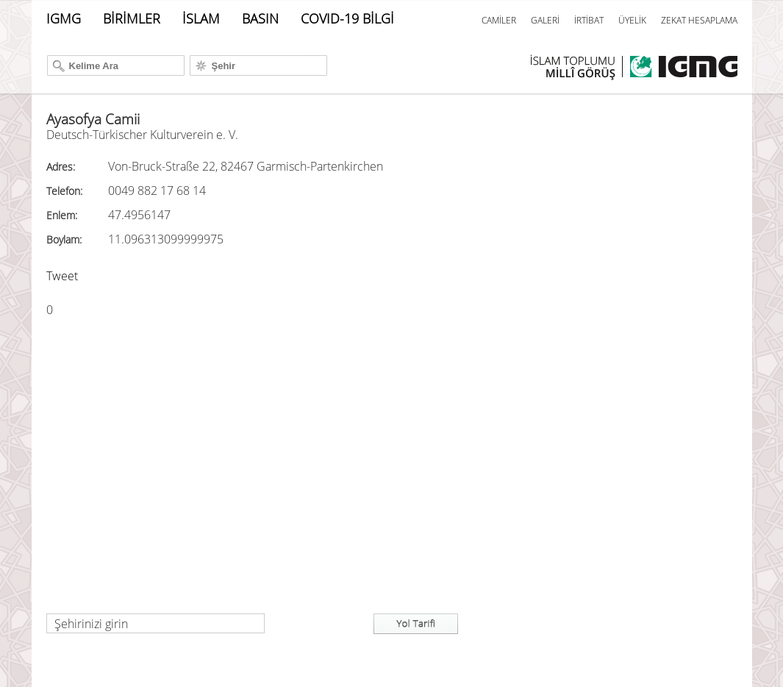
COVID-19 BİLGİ (347, 18)
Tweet (62, 276)
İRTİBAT (589, 20)
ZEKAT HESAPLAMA (699, 20)
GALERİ (545, 20)
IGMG (63, 18)
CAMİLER (499, 20)
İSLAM (201, 18)
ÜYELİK (632, 20)
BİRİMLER (131, 18)
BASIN (260, 18)
